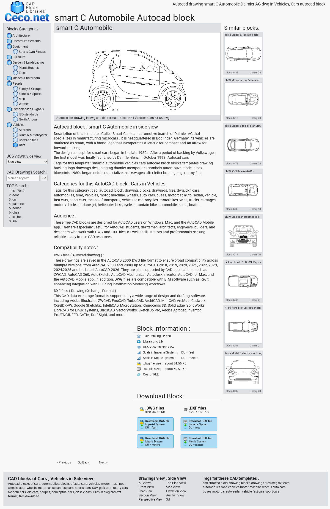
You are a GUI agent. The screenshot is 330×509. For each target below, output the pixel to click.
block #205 (232, 209)
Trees (19, 72)
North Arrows (25, 119)
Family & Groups (27, 88)
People (14, 83)
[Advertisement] (92, 355)
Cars (19, 145)
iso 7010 (18, 191)
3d (168, 499)
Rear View (145, 491)
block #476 (232, 163)
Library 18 (255, 209)
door (15, 195)
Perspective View (150, 499)
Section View (148, 495)
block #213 (232, 118)
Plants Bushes (26, 67)
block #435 (232, 72)
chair (15, 212)
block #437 (232, 391)
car (14, 199)
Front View (146, 487)
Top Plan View (176, 483)
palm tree (18, 204)
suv (14, 221)
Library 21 (255, 300)
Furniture (15, 57)
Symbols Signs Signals (25, 109)
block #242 (232, 345)
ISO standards (25, 114)
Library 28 (255, 72)
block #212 (232, 254)
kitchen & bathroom (23, 78)
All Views (145, 483)
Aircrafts (22, 130)
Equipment (17, 46)
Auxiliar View (175, 495)
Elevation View (176, 491)
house (16, 208)
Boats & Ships (25, 140)
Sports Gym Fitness (29, 51)
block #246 (232, 300)
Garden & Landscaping (25, 62)
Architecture (18, 35)
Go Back (83, 462)
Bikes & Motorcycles (30, 135)
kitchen (17, 217)
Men (19, 99)
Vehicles (15, 125)
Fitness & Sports (27, 93)
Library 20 (255, 118)
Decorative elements (23, 41)
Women (21, 104)
